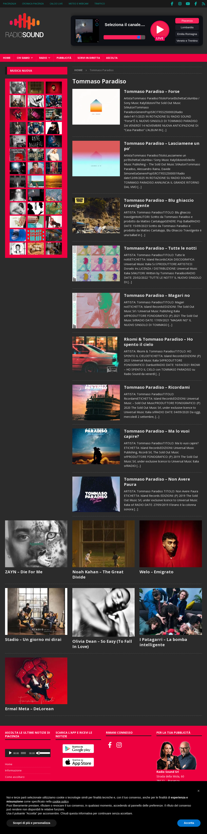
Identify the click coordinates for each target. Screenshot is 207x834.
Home (7, 57)
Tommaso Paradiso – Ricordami (157, 387)
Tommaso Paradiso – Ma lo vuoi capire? (157, 433)
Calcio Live (56, 3)
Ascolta (111, 57)
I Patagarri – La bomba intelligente (163, 641)
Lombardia (187, 26)
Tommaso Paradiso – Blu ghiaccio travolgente (159, 202)
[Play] (10, 753)
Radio (43, 57)
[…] (164, 129)
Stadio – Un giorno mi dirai (33, 639)
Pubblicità (64, 57)
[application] (28, 753)
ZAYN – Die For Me (23, 571)
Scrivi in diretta (88, 57)
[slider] (23, 753)
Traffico (99, 3)
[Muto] (38, 753)
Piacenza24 (9, 3)
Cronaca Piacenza (33, 3)
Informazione (13, 770)
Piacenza (187, 20)
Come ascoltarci (14, 776)
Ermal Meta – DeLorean (29, 708)
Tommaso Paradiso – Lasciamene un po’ (162, 145)
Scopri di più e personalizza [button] (31, 823)
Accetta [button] (189, 823)
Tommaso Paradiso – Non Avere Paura (157, 481)
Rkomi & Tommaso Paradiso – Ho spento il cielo (158, 341)
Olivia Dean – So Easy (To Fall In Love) (102, 643)
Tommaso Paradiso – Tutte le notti (160, 247)
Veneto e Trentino (186, 40)
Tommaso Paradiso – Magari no (157, 295)
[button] (198, 791)
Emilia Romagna (187, 33)
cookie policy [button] (60, 801)
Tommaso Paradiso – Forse (152, 91)
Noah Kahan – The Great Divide (98, 574)
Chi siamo (23, 57)
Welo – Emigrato (156, 571)
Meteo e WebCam (78, 3)
